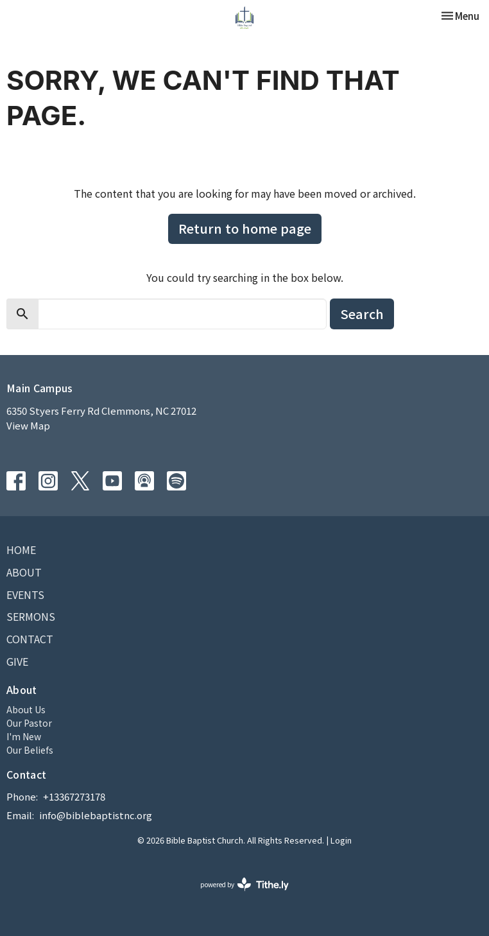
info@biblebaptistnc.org (95, 815)
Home (21, 549)
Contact (29, 638)
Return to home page (244, 228)
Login (341, 840)
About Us (26, 709)
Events (25, 594)
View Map (28, 425)
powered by (244, 884)
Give (17, 661)
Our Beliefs (29, 749)
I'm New (23, 736)
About (24, 572)
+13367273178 (74, 796)
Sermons (30, 616)
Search (362, 313)
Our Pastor (29, 722)
